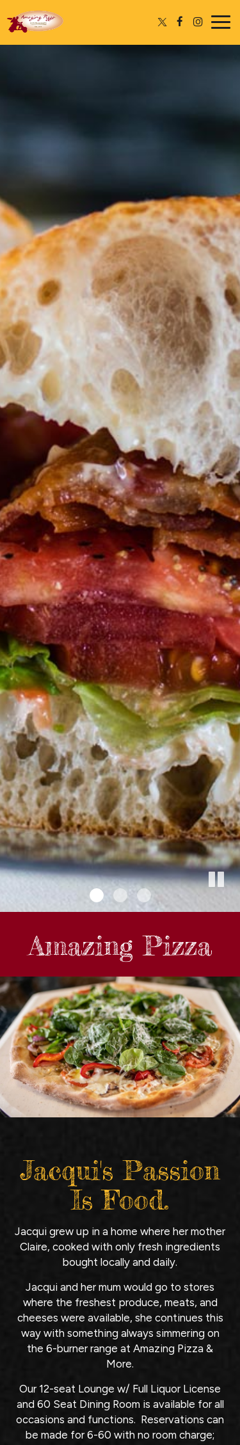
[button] (230, 902)
